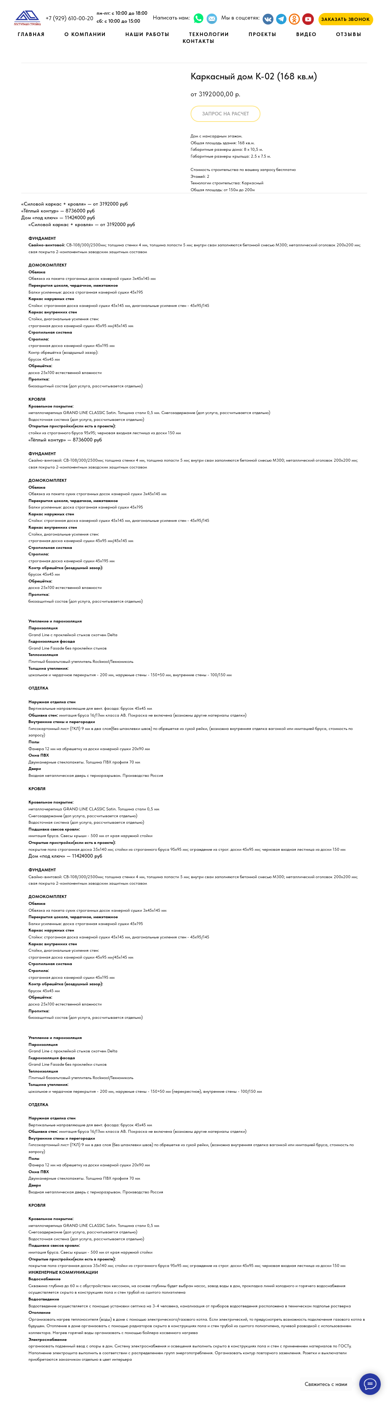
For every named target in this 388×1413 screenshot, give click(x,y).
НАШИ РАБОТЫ (147, 34)
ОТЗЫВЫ (349, 34)
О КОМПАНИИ (85, 34)
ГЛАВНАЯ (31, 34)
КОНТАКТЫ (199, 41)
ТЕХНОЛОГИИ (209, 34)
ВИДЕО (306, 34)
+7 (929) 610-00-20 (69, 18)
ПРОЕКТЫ (263, 34)
